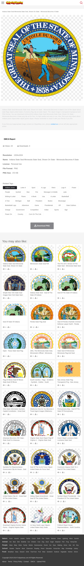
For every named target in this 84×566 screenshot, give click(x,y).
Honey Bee (73, 542)
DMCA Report (9, 139)
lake (65, 192)
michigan (18, 201)
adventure (25, 205)
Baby (15, 545)
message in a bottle (51, 192)
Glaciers (53, 538)
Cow (39, 542)
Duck (47, 542)
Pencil (42, 548)
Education (49, 548)
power (74, 187)
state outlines (71, 205)
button (50, 201)
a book (33, 196)
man (28, 192)
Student (11, 548)
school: (5, 548)
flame (23, 196)
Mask (11, 545)
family (25, 545)
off (60, 205)
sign (66, 210)
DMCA (33, 561)
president (39, 201)
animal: (5, 542)
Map (63, 548)
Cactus (28, 538)
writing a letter (10, 196)
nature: (5, 538)
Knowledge (69, 548)
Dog (43, 542)
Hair (70, 545)
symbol (18, 192)
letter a (23, 187)
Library (76, 548)
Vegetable (63, 552)
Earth (38, 538)
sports (56, 210)
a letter (53, 196)
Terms (10, 561)
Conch (34, 538)
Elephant (57, 542)
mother (31, 545)
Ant (10, 542)
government (20, 210)
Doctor (46, 545)
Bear (14, 542)
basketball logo (10, 205)
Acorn (11, 538)
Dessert (22, 552)
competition (34, 210)
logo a (63, 187)
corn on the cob (35, 214)
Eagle (52, 542)
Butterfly (23, 542)
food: (4, 552)
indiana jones (10, 187)
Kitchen (70, 552)
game (37, 205)
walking (59, 545)
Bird (18, 542)
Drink (27, 552)
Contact (26, 561)
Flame (47, 538)
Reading (36, 548)
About (4, 561)
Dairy (16, 552)
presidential (49, 205)
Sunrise (76, 538)
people (7, 192)
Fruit (39, 552)
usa (43, 196)
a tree (7, 201)
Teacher (18, 548)
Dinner (76, 552)
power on (8, 214)
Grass (59, 538)
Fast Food (34, 552)
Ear (50, 545)
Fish (63, 542)
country (20, 214)
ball (28, 201)
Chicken (33, 542)
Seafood (56, 552)
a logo (43, 187)
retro (53, 187)
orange (7, 210)
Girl (74, 545)
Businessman (38, 545)
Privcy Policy (18, 561)
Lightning (65, 538)
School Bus (56, 548)
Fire (43, 538)
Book (23, 548)
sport (33, 187)
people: (5, 545)
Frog (67, 542)
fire (36, 192)
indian (46, 210)
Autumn (16, 538)
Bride (20, 545)
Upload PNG (41, 561)
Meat (43, 552)
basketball (65, 196)
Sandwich (50, 552)
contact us (54, 124)
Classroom (29, 548)
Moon (71, 538)
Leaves (22, 538)
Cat (29, 542)
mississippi (62, 201)
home (65, 545)
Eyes (54, 545)
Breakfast (11, 552)
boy (77, 545)
